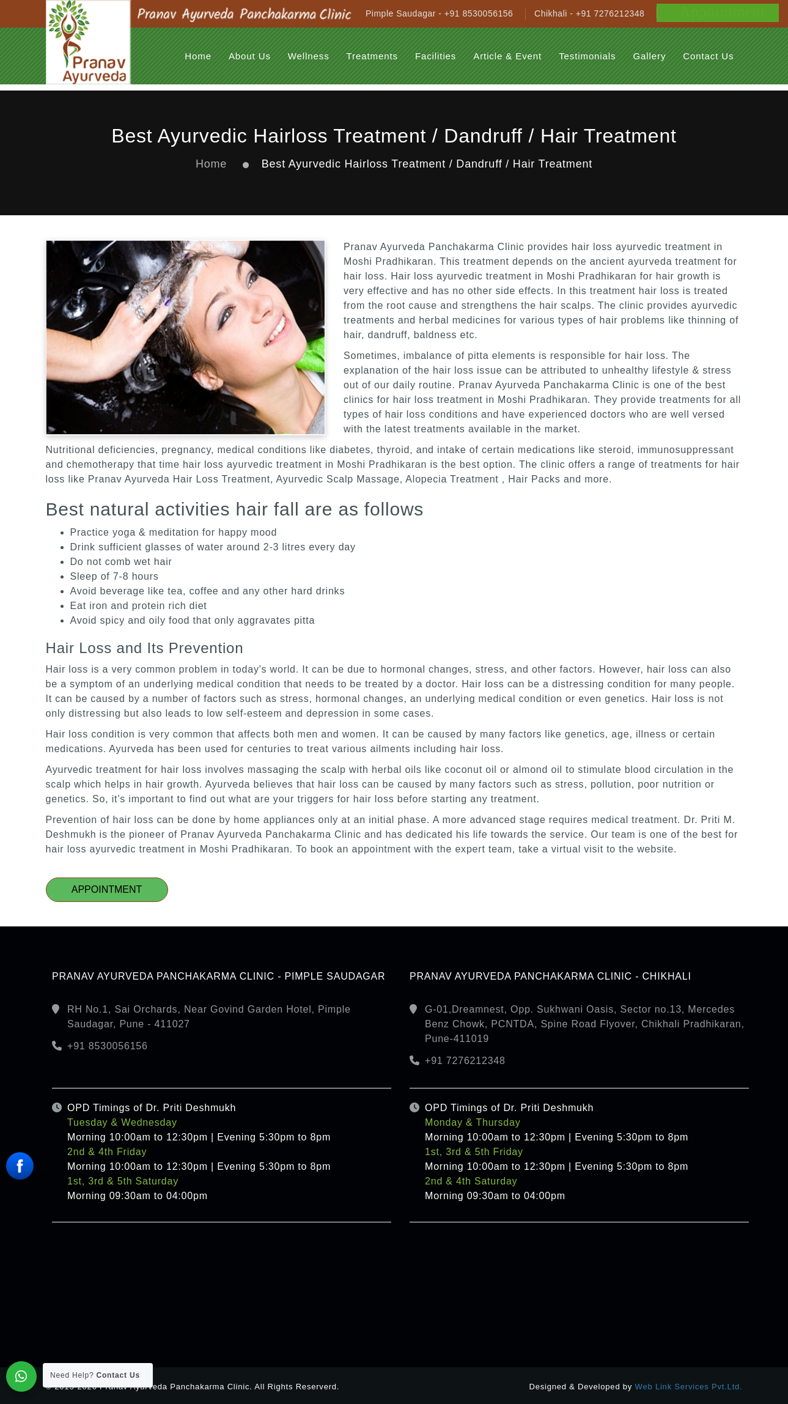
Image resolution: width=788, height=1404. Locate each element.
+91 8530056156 (107, 1046)
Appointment (107, 889)
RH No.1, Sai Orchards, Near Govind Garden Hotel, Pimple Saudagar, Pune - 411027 (209, 1016)
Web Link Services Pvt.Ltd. (689, 1386)
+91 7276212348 (465, 1060)
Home (211, 164)
